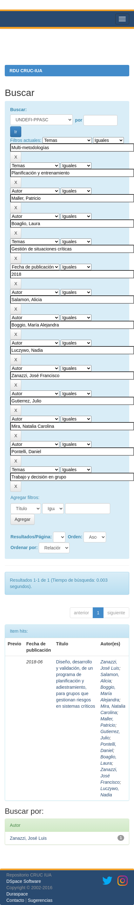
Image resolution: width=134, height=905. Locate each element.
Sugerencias (40, 900)
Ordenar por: (24, 547)
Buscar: (18, 109)
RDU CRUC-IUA (26, 70)
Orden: (75, 536)
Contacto (15, 900)
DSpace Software (23, 881)
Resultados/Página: (31, 536)
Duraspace (17, 893)
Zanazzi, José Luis (28, 838)
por (78, 120)
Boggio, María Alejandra (109, 693)
